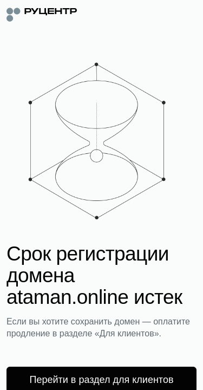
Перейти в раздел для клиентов (102, 379)
